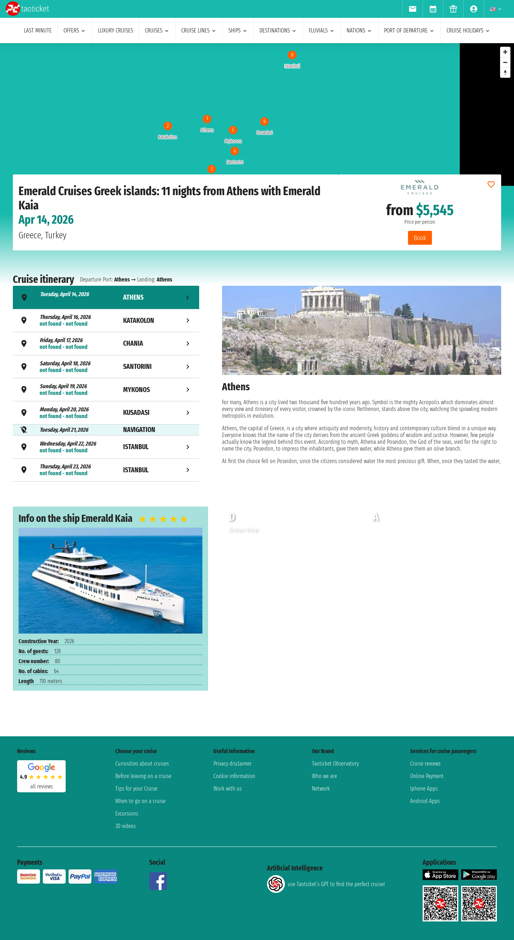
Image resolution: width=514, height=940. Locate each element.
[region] (230, 114)
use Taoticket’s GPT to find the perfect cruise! (326, 884)
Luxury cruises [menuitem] (115, 30)
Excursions (126, 813)
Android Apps (425, 801)
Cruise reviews (425, 763)
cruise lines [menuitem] (199, 30)
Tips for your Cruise (136, 788)
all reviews (41, 786)
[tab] (106, 297)
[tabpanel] (361, 385)
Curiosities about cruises (142, 763)
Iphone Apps (424, 788)
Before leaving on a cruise (143, 776)
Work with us (227, 788)
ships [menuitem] (238, 30)
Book (420, 238)
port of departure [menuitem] (409, 30)
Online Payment (427, 776)
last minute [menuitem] (38, 30)
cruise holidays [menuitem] (468, 30)
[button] (493, 550)
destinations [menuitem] (278, 30)
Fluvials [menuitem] (322, 30)
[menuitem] (412, 9)
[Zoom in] (505, 52)
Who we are (324, 776)
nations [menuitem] (359, 30)
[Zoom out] (505, 62)
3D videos (125, 826)
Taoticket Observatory (335, 763)
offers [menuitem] (75, 30)
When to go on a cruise (140, 801)
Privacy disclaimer (232, 763)
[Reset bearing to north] (505, 72)
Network (321, 788)
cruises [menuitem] (157, 30)
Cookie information (234, 776)
